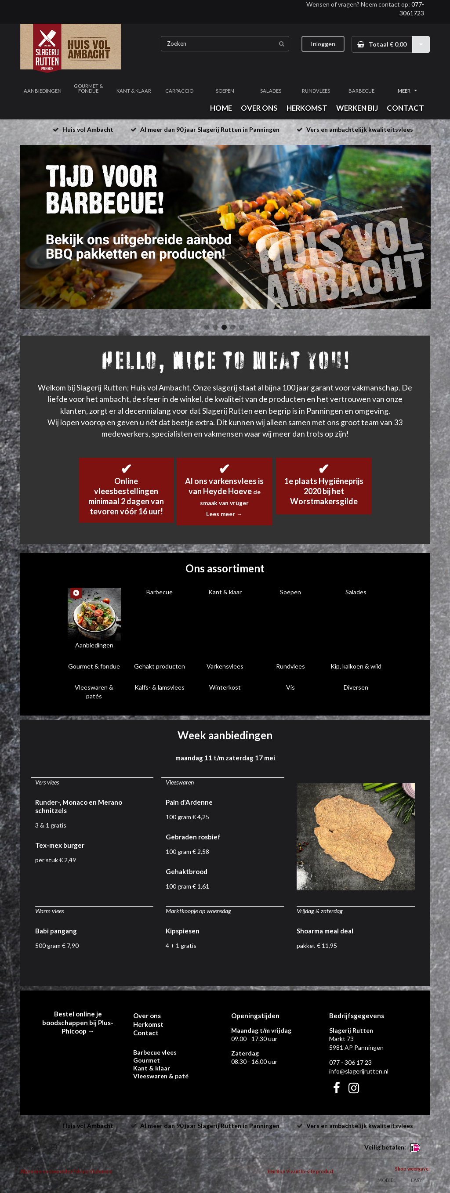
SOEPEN (225, 91)
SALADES (270, 91)
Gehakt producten (159, 666)
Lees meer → (224, 513)
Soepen (290, 592)
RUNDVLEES (316, 91)
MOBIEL (386, 1180)
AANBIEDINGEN (43, 91)
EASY (416, 1180)
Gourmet (146, 1060)
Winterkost (225, 687)
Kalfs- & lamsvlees (159, 687)
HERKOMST (307, 107)
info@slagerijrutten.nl (358, 1071)
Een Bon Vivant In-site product (301, 1171)
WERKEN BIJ (357, 107)
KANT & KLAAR (133, 91)
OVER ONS (259, 107)
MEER (407, 91)
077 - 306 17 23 (350, 1062)
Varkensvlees (225, 666)
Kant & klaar (225, 592)
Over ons (147, 1015)
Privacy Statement (92, 1171)
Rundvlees (290, 666)
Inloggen (323, 43)
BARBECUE (361, 91)
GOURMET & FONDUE (88, 88)
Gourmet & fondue (94, 666)
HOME (221, 107)
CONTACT (405, 107)
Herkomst (148, 1024)
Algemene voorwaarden (46, 1171)
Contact (146, 1033)
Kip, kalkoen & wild (355, 666)
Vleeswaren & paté (161, 1076)
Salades (356, 592)
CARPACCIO (179, 91)
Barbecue (159, 592)
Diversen (356, 687)
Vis (290, 687)
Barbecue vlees (155, 1052)
